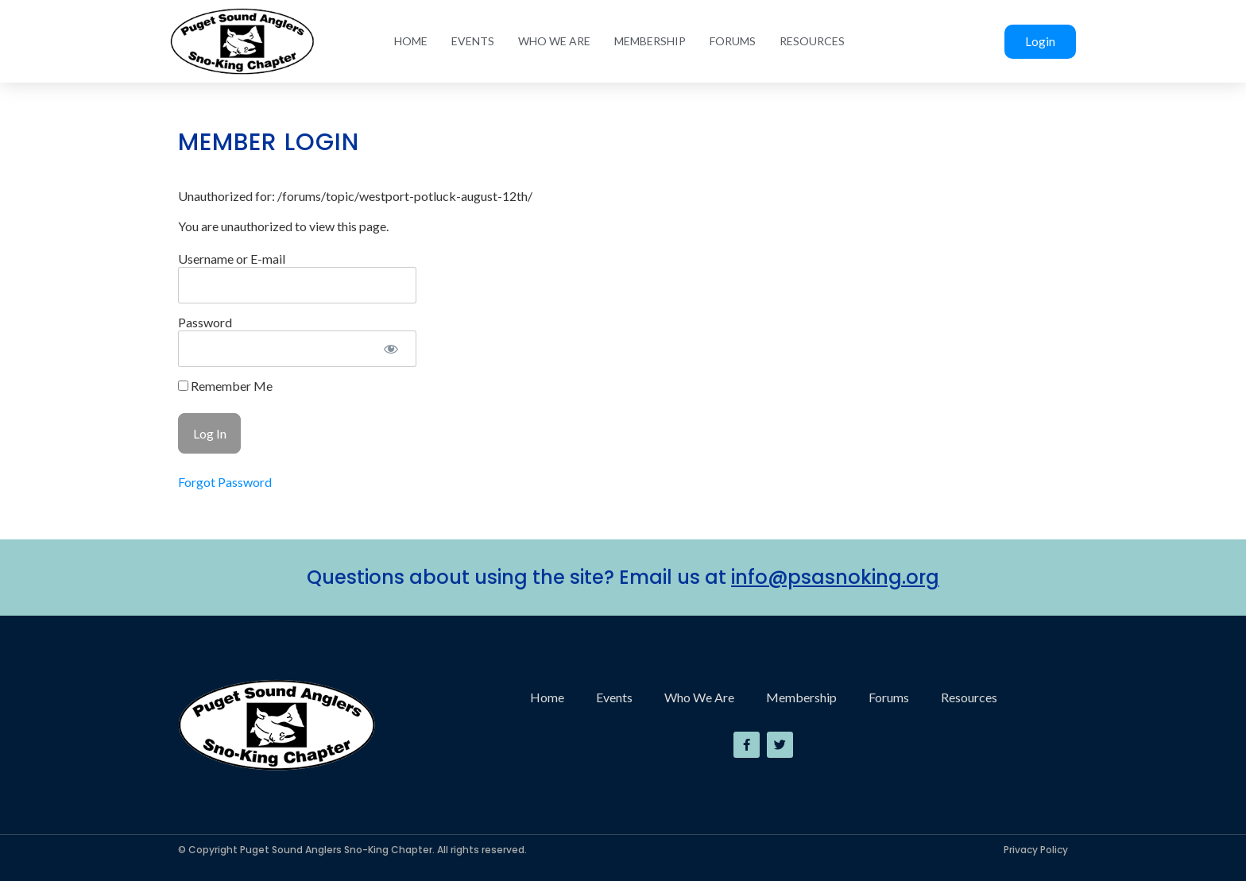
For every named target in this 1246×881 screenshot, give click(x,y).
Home (411, 41)
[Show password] (390, 348)
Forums (733, 41)
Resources (812, 41)
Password (205, 322)
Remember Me (225, 386)
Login (1040, 41)
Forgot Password (225, 481)
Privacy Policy (1036, 849)
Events (472, 41)
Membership (650, 41)
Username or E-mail (231, 258)
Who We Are (554, 41)
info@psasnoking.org (835, 577)
